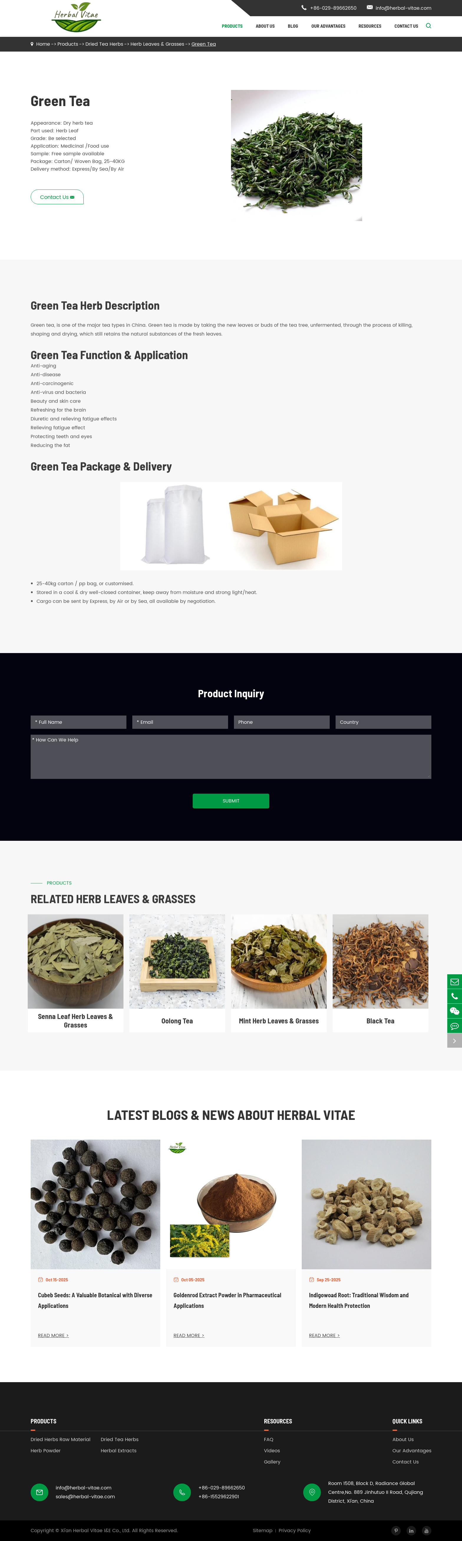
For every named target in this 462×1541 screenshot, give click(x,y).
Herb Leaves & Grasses (157, 44)
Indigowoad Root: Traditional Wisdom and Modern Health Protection (359, 1300)
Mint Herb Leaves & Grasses (279, 1026)
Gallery (272, 1462)
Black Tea (381, 1026)
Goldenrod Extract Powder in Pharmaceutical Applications (227, 1300)
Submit (231, 801)
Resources (370, 26)
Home (43, 44)
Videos (272, 1451)
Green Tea (204, 44)
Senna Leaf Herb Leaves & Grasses (75, 1026)
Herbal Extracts (118, 1451)
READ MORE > (53, 1335)
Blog (293, 26)
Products (232, 26)
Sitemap (263, 1531)
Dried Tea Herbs (104, 44)
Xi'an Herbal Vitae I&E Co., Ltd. (96, 1531)
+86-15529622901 (218, 1497)
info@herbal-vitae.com (399, 8)
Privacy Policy (295, 1531)
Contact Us (406, 26)
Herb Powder (46, 1451)
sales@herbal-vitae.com (85, 1497)
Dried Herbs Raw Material (60, 1439)
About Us (265, 26)
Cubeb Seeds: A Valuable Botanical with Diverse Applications (95, 1300)
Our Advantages (328, 26)
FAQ (268, 1439)
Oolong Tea (177, 1026)
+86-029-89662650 (329, 8)
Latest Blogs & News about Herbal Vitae (231, 1114)
